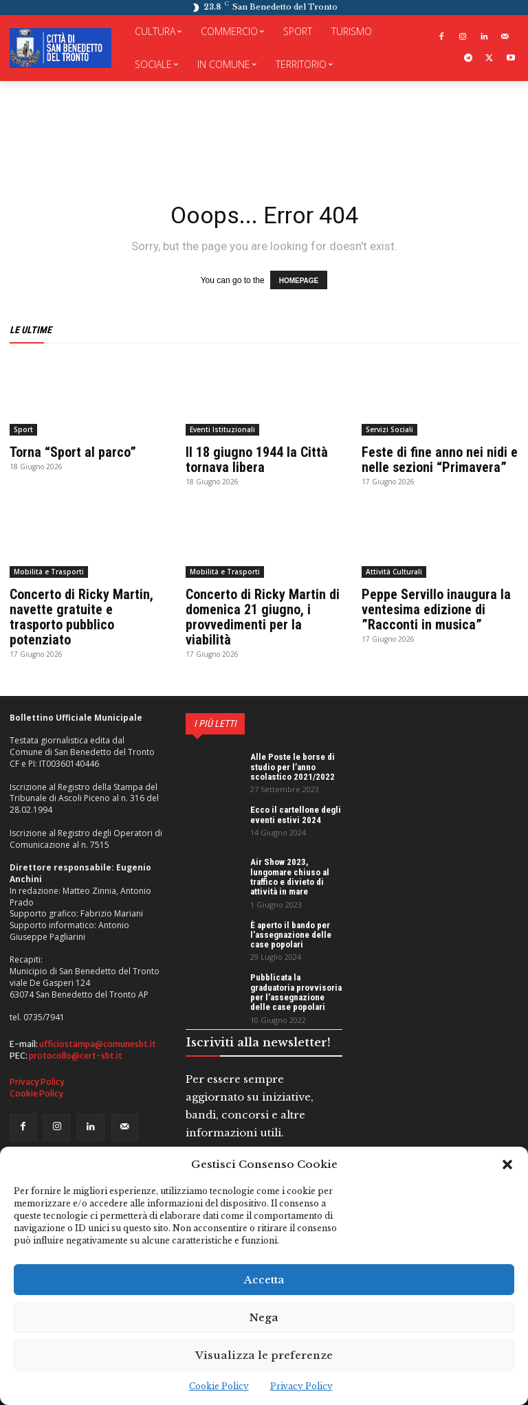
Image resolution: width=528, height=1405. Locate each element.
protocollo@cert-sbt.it (75, 1055)
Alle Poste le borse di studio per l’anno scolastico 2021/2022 (292, 767)
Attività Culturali (394, 571)
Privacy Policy (301, 1386)
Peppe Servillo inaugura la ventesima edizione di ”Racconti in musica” (436, 609)
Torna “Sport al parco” (73, 452)
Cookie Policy (219, 1386)
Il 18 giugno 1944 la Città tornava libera (257, 459)
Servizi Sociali (389, 429)
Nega (264, 1317)
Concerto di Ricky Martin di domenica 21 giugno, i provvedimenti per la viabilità (263, 617)
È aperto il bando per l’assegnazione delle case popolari (290, 935)
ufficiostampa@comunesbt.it (97, 1044)
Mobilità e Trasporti (49, 571)
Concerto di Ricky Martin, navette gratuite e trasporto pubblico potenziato (81, 617)
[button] (507, 1164)
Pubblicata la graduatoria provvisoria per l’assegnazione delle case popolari (296, 992)
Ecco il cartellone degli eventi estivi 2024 (295, 814)
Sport (23, 429)
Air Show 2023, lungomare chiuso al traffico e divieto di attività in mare (289, 877)
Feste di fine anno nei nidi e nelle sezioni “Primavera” (440, 459)
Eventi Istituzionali (222, 429)
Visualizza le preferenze (264, 1355)
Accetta (264, 1279)
